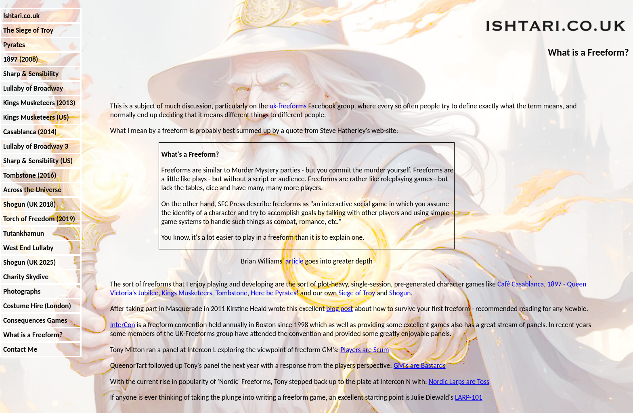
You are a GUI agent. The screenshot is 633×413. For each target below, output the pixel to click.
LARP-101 (468, 397)
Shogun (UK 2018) (29, 204)
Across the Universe (32, 189)
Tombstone (231, 292)
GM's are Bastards (420, 365)
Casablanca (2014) (30, 131)
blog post (339, 308)
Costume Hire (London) (37, 305)
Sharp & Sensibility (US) (38, 160)
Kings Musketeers (187, 292)
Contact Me (20, 349)
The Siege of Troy (28, 30)
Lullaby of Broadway (33, 88)
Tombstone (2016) (29, 175)
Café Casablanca (520, 284)
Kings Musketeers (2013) (39, 102)
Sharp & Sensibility (31, 73)
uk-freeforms (288, 106)
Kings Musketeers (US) (36, 117)
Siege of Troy (356, 292)
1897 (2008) (20, 59)
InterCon (122, 324)
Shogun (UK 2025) (29, 262)
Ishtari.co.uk (21, 15)
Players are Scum (364, 349)
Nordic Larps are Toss (459, 381)
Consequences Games (35, 320)
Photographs (21, 291)
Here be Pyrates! (275, 292)
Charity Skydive (25, 276)
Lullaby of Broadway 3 (35, 146)
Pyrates (14, 44)
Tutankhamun (23, 233)
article (294, 261)
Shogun (400, 292)
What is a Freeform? (33, 334)
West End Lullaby (28, 247)
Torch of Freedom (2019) (39, 218)
